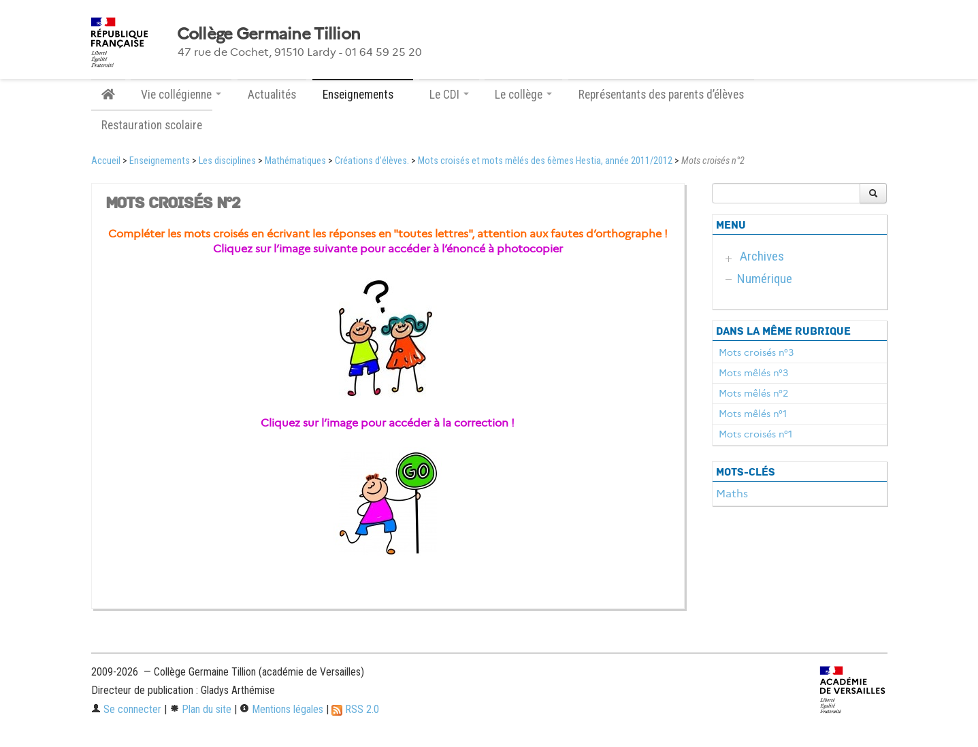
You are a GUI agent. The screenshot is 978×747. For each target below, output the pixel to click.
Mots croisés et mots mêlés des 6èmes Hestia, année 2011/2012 (545, 161)
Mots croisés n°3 (756, 352)
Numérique (764, 278)
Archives (762, 256)
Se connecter (126, 709)
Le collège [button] (523, 94)
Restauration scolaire (151, 125)
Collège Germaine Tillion (269, 34)
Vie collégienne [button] (181, 94)
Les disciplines (227, 161)
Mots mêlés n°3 (753, 373)
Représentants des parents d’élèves (661, 94)
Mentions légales (281, 709)
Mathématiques (295, 161)
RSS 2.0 (355, 709)
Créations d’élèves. (372, 161)
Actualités (272, 94)
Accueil (105, 161)
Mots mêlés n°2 (753, 393)
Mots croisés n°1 (755, 434)
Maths (732, 493)
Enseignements (159, 161)
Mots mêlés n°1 (753, 414)
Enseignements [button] (363, 94)
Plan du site (200, 709)
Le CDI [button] (449, 94)
